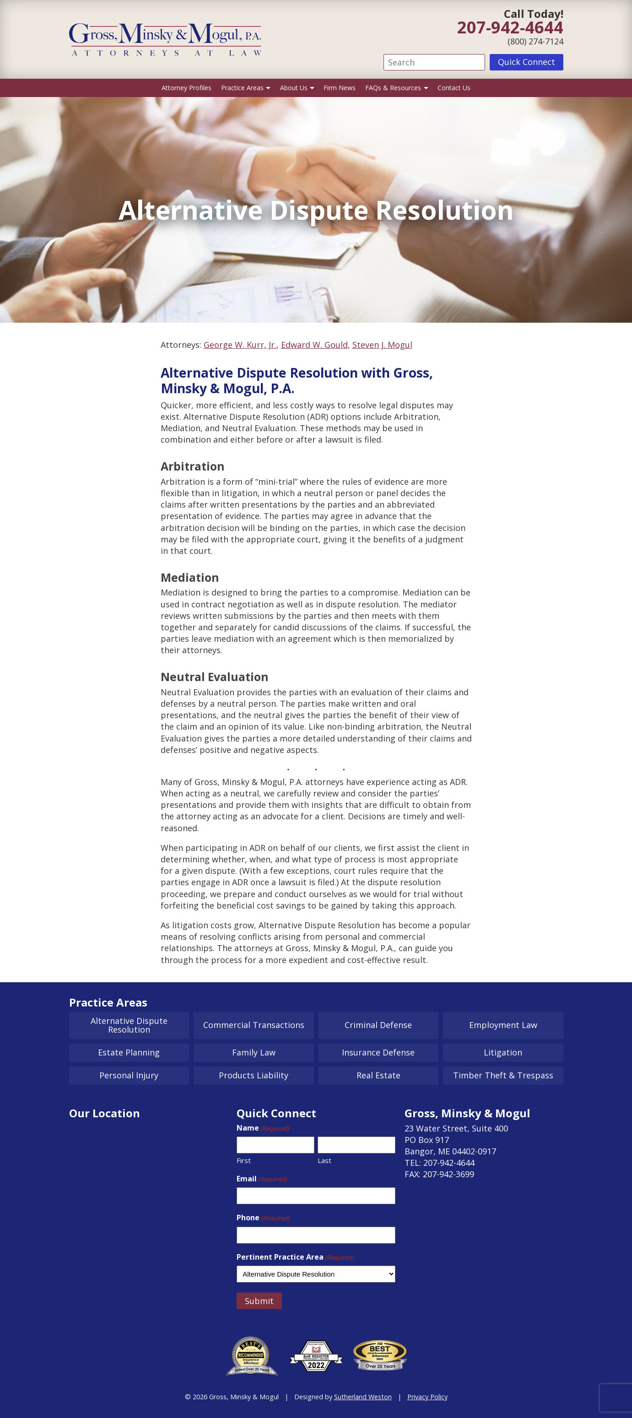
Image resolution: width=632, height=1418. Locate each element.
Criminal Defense (378, 1024)
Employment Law (503, 1024)
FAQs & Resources (393, 87)
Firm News (340, 87)
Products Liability (253, 1075)
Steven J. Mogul (382, 344)
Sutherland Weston (363, 1396)
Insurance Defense (378, 1052)
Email (261, 1179)
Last (324, 1160)
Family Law (253, 1052)
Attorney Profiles (186, 87)
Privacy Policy (427, 1396)
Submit (259, 1300)
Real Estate (378, 1075)
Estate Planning (129, 1052)
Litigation (503, 1052)
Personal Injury (128, 1075)
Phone (263, 1217)
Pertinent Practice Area (295, 1257)
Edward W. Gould (314, 344)
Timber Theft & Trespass (503, 1075)
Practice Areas (242, 87)
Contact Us (454, 87)
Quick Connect (526, 61)
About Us (294, 87)
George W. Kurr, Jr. (240, 344)
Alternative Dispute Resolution (129, 1025)
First (244, 1160)
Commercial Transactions (253, 1024)
